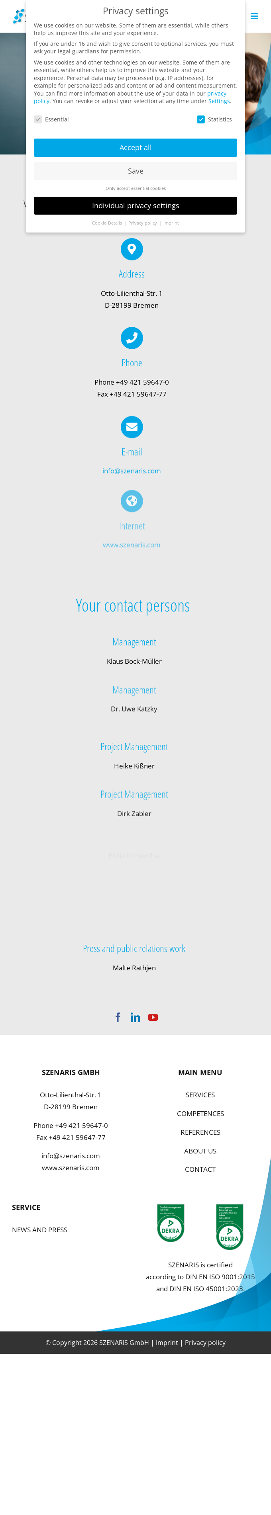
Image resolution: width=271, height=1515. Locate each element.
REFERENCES (200, 1132)
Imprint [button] (171, 220)
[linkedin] (135, 1017)
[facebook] (118, 1017)
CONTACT (200, 1169)
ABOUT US (200, 1150)
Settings (219, 98)
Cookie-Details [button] (107, 220)
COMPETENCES (200, 1113)
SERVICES (200, 1094)
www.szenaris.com (71, 1167)
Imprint (167, 1342)
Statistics (214, 116)
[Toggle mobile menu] (255, 16)
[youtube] (153, 1017)
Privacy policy (205, 1342)
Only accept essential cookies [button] (136, 185)
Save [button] (135, 167)
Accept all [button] (136, 144)
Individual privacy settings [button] (135, 202)
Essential (51, 116)
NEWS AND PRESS (39, 1229)
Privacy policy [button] (143, 220)
